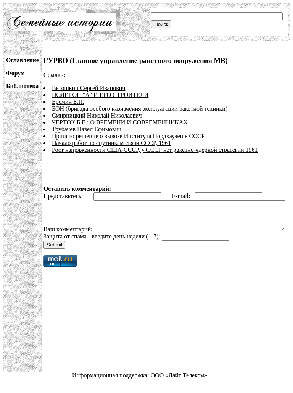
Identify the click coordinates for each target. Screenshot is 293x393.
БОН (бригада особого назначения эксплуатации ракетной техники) (139, 108)
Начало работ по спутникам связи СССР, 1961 (111, 143)
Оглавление (22, 60)
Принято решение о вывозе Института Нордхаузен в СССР (128, 136)
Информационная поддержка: (111, 386)
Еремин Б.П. (68, 101)
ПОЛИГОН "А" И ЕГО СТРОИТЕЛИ (100, 95)
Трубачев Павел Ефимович (86, 129)
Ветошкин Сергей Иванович (88, 88)
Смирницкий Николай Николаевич (97, 115)
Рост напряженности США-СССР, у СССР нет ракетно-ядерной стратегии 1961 (155, 150)
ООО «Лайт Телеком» (179, 386)
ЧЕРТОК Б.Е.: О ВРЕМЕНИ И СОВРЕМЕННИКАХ (120, 122)
